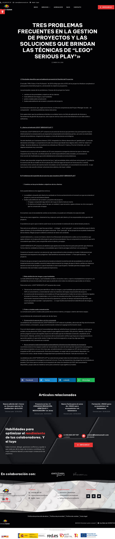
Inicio (36, 7)
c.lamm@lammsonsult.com (98, 435)
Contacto (77, 7)
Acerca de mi (58, 7)
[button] (2, 11)
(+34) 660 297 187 (71, 435)
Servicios (46, 7)
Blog (68, 7)
